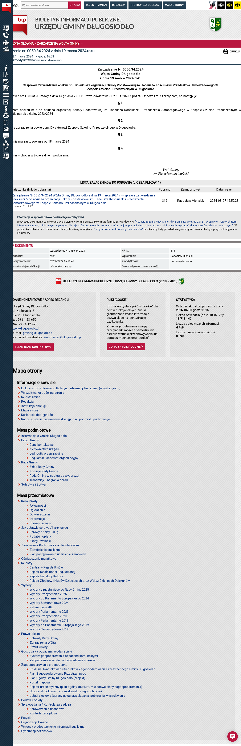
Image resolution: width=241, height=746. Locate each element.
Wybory (26, 585)
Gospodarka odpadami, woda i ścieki (46, 651)
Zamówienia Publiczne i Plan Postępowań (50, 545)
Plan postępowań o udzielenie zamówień (58, 554)
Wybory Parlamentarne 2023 (49, 612)
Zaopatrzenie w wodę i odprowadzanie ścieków (62, 660)
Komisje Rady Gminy (44, 471)
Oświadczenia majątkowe (38, 559)
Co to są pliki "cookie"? (126, 346)
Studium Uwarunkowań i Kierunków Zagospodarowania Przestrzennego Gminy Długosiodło (92, 669)
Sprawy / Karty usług (44, 532)
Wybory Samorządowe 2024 (49, 603)
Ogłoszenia (37, 510)
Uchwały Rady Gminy (44, 638)
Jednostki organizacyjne (46, 453)
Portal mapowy (40, 682)
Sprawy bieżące (40, 523)
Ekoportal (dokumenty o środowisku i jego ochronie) (66, 691)
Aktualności (38, 505)
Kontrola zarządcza (43, 713)
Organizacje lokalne (34, 722)
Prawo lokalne (31, 634)
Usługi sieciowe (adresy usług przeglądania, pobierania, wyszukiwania (77, 696)
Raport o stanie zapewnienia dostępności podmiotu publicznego (65, 419)
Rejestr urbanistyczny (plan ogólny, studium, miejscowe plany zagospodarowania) (86, 687)
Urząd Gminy (30, 440)
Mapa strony (174, 5)
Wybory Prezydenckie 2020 (48, 616)
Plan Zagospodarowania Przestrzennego (58, 673)
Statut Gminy (39, 647)
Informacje (37, 519)
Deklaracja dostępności (37, 415)
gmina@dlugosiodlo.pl (38, 333)
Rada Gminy (29, 462)
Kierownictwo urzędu (44, 449)
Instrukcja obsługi (145, 5)
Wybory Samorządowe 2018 (49, 629)
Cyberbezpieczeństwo (36, 731)
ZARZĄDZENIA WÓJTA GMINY (58, 43)
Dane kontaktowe (42, 445)
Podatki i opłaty (40, 536)
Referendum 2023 (42, 607)
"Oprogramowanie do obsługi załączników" (118, 229)
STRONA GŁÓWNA (21, 43)
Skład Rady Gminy (42, 467)
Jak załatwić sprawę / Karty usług (44, 528)
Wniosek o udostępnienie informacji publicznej (53, 727)
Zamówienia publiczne (45, 550)
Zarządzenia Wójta (43, 643)
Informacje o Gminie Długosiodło (44, 436)
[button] (232, 736)
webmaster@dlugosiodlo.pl (62, 337)
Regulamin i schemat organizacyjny (54, 458)
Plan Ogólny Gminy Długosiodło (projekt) (57, 678)
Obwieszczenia (40, 514)
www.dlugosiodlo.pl (26, 328)
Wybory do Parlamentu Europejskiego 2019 (59, 625)
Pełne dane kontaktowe (33, 347)
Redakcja (118, 5)
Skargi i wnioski (40, 541)
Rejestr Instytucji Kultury (46, 576)
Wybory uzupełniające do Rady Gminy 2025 (59, 589)
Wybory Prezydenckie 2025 (48, 594)
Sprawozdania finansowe (47, 709)
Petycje (26, 718)
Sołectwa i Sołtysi (33, 484)
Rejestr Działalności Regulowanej (52, 572)
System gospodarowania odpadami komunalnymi (64, 656)
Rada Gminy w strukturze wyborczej (54, 476)
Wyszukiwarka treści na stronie (42, 393)
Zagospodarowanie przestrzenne (44, 665)
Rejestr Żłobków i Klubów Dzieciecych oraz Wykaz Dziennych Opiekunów (80, 581)
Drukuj (234, 51)
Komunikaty (29, 501)
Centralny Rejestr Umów (46, 567)
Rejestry (26, 563)
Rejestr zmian (96, 5)
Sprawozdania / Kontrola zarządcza (46, 704)
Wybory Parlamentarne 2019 (49, 620)
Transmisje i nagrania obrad (49, 480)
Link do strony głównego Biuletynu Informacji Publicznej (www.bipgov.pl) (70, 388)
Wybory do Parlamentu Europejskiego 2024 (59, 598)
